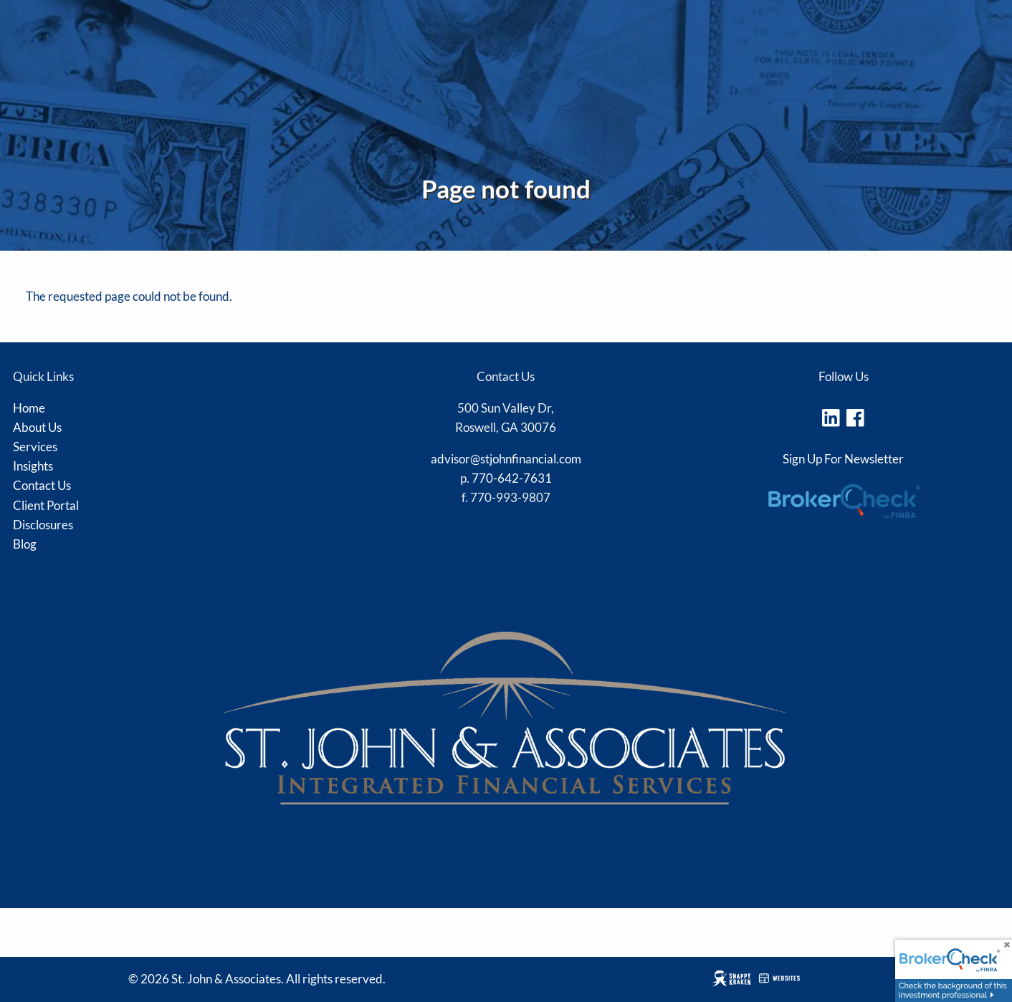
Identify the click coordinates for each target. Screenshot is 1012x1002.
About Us (37, 427)
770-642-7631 (512, 478)
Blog (25, 543)
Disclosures (43, 524)
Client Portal (46, 505)
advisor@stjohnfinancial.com (506, 458)
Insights (33, 465)
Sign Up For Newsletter (843, 458)
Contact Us (42, 485)
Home (29, 407)
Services (35, 446)
